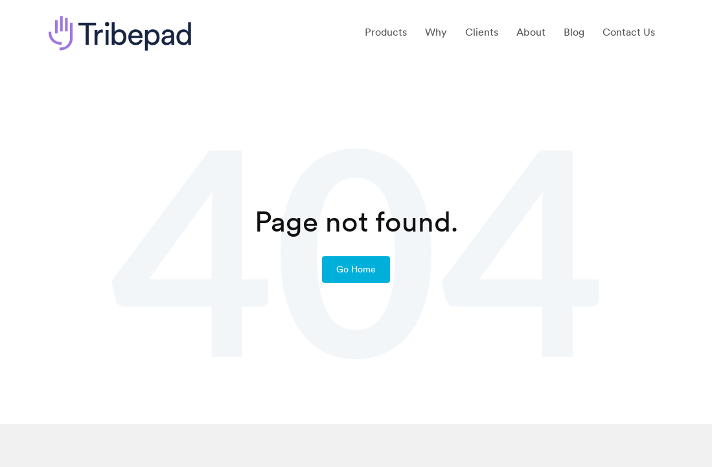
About (530, 31)
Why (436, 31)
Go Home (356, 269)
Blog (574, 31)
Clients (481, 31)
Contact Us (629, 31)
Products (386, 31)
